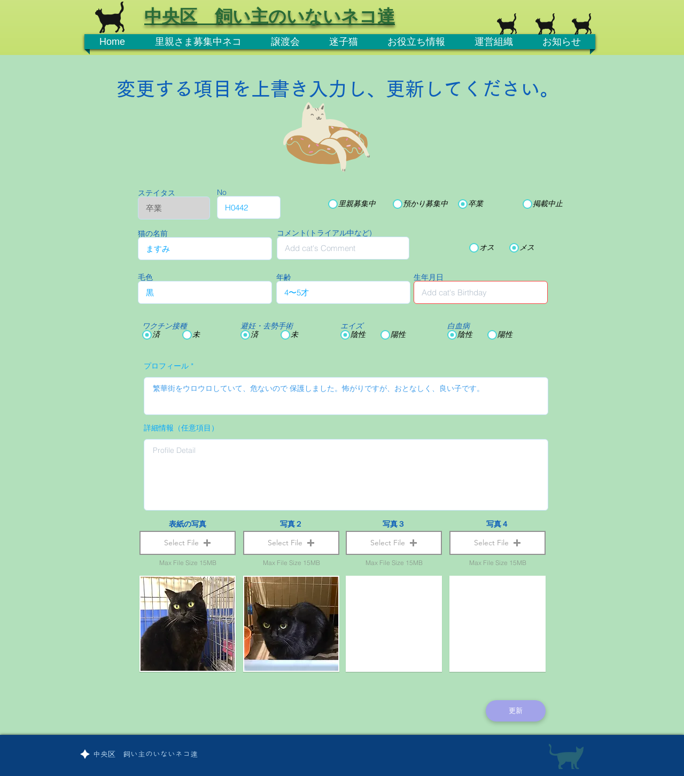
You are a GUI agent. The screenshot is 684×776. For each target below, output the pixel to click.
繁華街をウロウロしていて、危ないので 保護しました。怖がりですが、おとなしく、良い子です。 (346, 396)
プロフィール (166, 366)
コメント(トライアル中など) (324, 233)
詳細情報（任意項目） (181, 428)
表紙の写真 (187, 524)
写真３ (394, 524)
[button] (187, 543)
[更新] (516, 711)
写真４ (497, 524)
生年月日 (429, 277)
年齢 (283, 277)
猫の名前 (153, 233)
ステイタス (156, 193)
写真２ (291, 524)
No (222, 192)
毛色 (145, 277)
